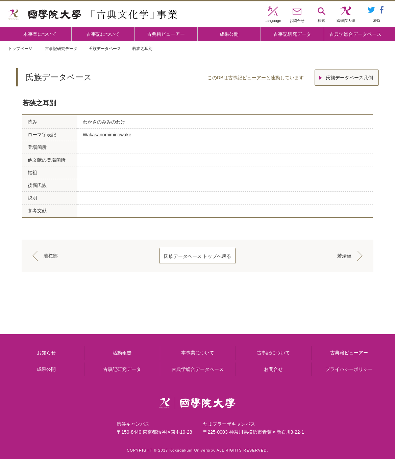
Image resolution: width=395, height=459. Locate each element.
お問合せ (273, 369)
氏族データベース (105, 48)
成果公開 (229, 34)
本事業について (39, 34)
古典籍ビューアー (166, 34)
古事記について (103, 34)
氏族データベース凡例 (349, 77)
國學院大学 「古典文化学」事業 (92, 14)
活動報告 (122, 352)
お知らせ (46, 352)
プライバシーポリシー (349, 369)
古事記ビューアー (247, 77)
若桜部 (51, 256)
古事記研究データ (292, 34)
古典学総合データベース (355, 34)
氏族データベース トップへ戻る (197, 256)
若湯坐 (344, 256)
